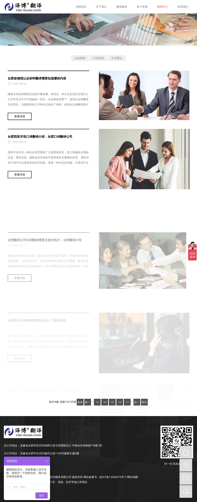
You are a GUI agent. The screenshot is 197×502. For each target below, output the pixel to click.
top (185, 491)
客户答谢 (142, 6)
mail (185, 478)
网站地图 (132, 477)
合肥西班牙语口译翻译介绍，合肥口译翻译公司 (40, 140)
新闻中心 (162, 6)
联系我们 (183, 6)
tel (185, 465)
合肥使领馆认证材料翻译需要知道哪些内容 (37, 79)
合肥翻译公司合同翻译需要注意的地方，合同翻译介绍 (45, 258)
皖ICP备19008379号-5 (113, 477)
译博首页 (81, 6)
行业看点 (117, 58)
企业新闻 (80, 58)
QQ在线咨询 (185, 452)
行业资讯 (98, 58)
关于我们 (101, 6)
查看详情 (19, 117)
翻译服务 (121, 6)
